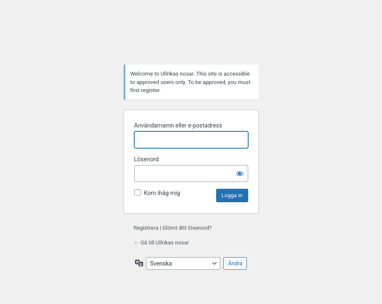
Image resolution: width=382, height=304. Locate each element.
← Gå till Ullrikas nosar (161, 242)
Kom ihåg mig (162, 193)
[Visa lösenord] (239, 173)
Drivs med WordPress (191, 36)
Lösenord (146, 159)
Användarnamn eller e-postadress (178, 125)
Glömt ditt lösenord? (187, 228)
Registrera (146, 228)
